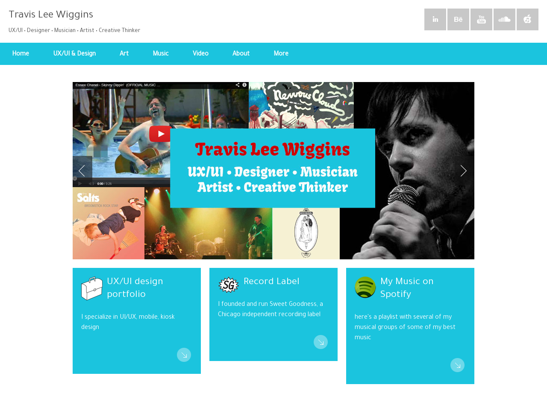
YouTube (481, 20)
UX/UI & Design (77, 58)
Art (127, 58)
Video (201, 54)
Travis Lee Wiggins (51, 15)
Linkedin (435, 20)
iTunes (527, 20)
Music (163, 58)
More (284, 58)
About (241, 54)
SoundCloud (504, 20)
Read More (184, 355)
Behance (458, 20)
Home (20, 54)
